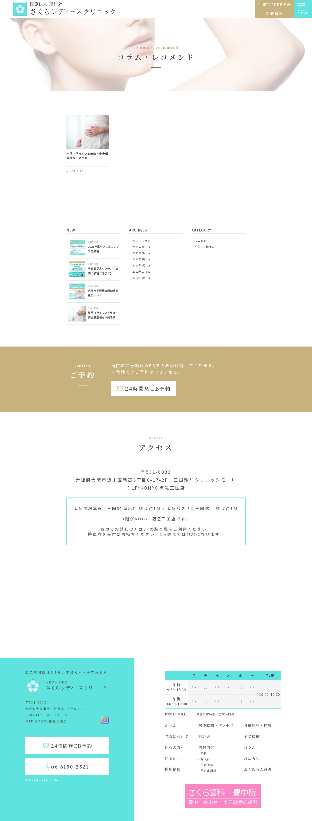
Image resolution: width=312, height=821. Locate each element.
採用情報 (173, 769)
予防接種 (252, 736)
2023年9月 (139, 247)
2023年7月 (139, 253)
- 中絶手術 (205, 765)
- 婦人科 (204, 759)
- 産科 (202, 753)
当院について (176, 736)
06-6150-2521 (70, 766)
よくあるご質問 (257, 769)
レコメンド (202, 241)
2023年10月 (139, 241)
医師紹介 (173, 758)
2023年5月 (139, 259)
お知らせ (251, 758)
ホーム (171, 725)
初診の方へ (175, 747)
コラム (250, 747)
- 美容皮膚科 (207, 771)
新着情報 (274, 13)
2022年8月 (139, 278)
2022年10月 (139, 271)
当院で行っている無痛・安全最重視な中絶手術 (87, 156)
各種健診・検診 (257, 725)
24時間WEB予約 (148, 388)
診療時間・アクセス (216, 725)
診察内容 (206, 747)
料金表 (204, 736)
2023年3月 (139, 265)
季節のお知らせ (204, 246)
